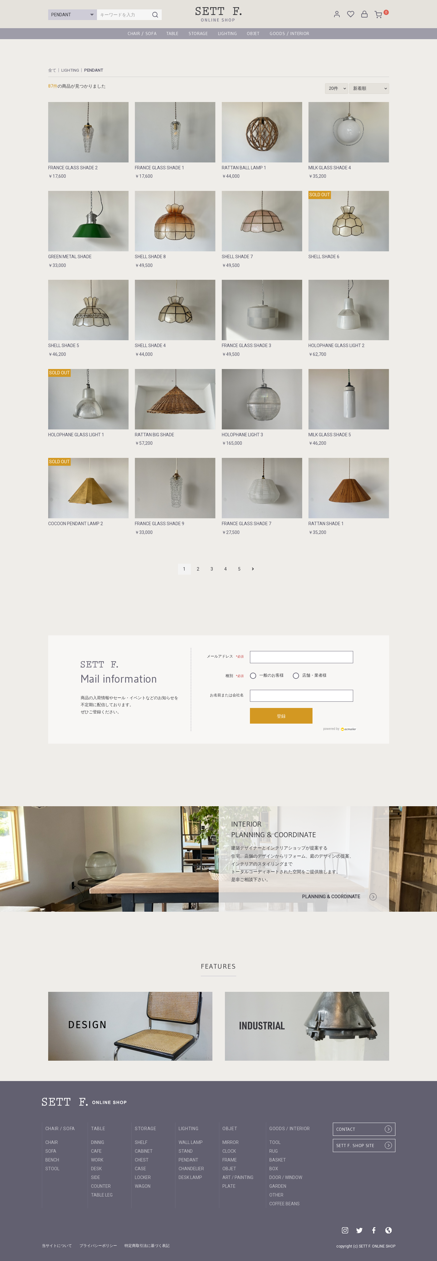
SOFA (50, 1149)
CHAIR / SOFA (142, 33)
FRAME (229, 1158)
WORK (97, 1158)
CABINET (144, 1149)
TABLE (172, 33)
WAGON (142, 1184)
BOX (273, 1167)
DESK (96, 1167)
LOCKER (143, 1176)
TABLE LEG (102, 1193)
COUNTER (101, 1184)
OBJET (253, 33)
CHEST (142, 1158)
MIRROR (230, 1141)
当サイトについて (57, 1245)
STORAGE (198, 33)
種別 (235, 675)
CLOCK (229, 1149)
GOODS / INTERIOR (289, 33)
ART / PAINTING (237, 1176)
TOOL (275, 1141)
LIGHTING (227, 33)
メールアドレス (225, 656)
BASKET (277, 1158)
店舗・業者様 (310, 675)
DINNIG (97, 1141)
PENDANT (95, 70)
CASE (140, 1167)
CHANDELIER (191, 1167)
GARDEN (277, 1184)
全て (52, 70)
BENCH (52, 1158)
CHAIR (51, 1141)
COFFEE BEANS (284, 1202)
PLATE (229, 1184)
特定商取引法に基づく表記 (147, 1245)
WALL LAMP (191, 1141)
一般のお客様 (267, 675)
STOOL (52, 1167)
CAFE (96, 1149)
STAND (186, 1149)
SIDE (95, 1176)
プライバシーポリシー (98, 1245)
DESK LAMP (190, 1176)
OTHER (276, 1193)
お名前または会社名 (227, 695)
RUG (273, 1149)
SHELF (141, 1141)
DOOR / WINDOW (285, 1176)
